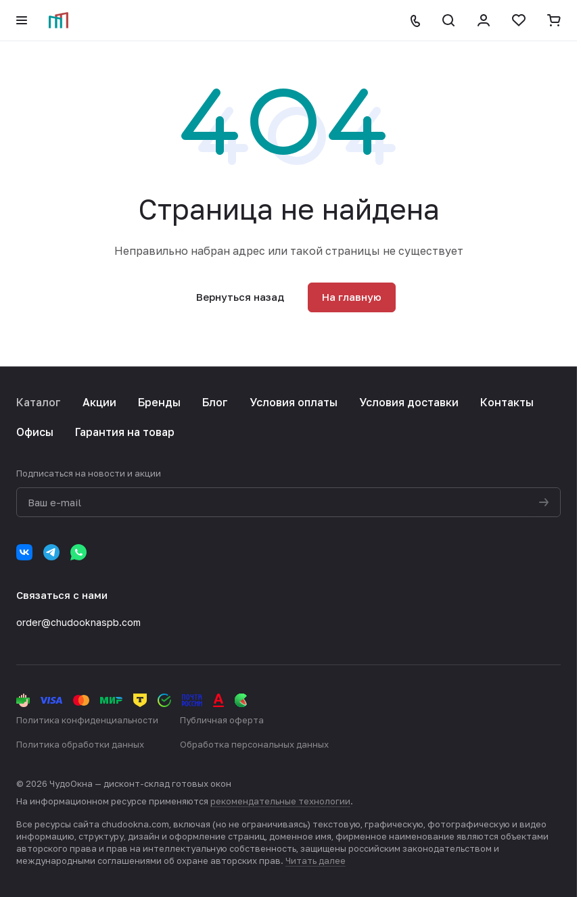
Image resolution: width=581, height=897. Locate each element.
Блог (215, 402)
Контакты (507, 402)
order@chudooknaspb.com (78, 622)
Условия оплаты (294, 402)
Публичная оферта (222, 719)
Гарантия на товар (125, 432)
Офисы (34, 432)
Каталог (38, 402)
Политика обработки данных (80, 744)
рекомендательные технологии (280, 801)
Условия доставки (409, 402)
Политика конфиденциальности (87, 719)
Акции (99, 402)
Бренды (159, 402)
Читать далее (315, 860)
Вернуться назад (240, 297)
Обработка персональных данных (254, 744)
